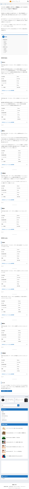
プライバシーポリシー (17, 486)
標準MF (5, 49)
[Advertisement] (14, 467)
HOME (15, 484)
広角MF (5, 48)
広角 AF (5, 41)
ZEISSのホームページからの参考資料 (8, 90)
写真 (2, 411)
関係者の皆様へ (6, 486)
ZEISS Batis (5, 39)
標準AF (5, 42)
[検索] (18, 405)
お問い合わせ (11, 486)
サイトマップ (23, 486)
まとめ (5, 52)
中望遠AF (5, 43)
